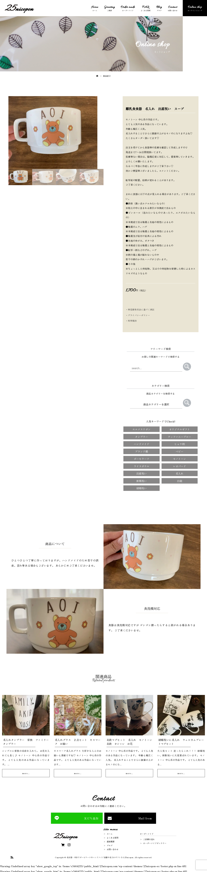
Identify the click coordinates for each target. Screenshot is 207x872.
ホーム (110, 833)
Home (94, 7)
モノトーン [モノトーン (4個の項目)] (179, 458)
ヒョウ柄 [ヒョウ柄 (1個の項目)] (179, 443)
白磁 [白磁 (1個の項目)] (179, 480)
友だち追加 (91, 818)
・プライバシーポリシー (138, 315)
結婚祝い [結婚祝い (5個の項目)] (141, 488)
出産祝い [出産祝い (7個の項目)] (141, 473)
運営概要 (110, 841)
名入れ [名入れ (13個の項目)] (179, 473)
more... (26, 772)
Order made (128, 7)
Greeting (109, 7)
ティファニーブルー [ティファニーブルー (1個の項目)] (179, 436)
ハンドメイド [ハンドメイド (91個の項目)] (141, 443)
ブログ (110, 845)
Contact (172, 7)
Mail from (145, 818)
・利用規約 (131, 320)
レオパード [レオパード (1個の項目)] (179, 466)
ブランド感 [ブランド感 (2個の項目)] (141, 451)
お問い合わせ (112, 848)
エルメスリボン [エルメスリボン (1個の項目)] (141, 429)
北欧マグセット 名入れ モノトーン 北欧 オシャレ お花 (131, 741)
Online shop (195, 7)
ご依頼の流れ (149, 838)
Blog (159, 7)
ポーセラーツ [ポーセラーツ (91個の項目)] (141, 458)
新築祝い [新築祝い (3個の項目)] (141, 480)
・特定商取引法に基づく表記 (140, 309)
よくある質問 (112, 837)
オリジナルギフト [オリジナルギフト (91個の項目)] (179, 429)
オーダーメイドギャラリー (154, 842)
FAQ (145, 7)
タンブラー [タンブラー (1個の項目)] (141, 436)
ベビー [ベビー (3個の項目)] (179, 451)
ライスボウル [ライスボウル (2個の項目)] (141, 466)
